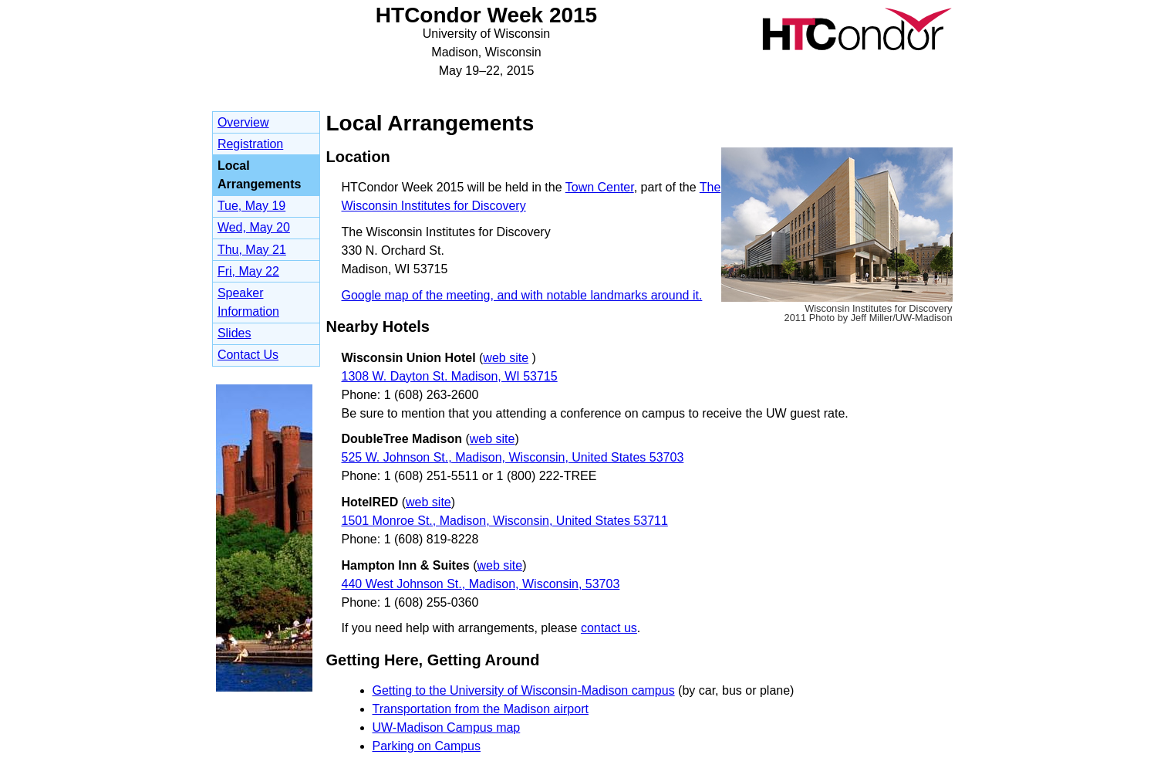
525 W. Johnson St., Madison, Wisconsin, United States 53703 (513, 457)
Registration (250, 144)
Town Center (599, 187)
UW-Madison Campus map (447, 727)
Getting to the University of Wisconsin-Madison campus (524, 690)
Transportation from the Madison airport (481, 709)
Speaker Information (248, 302)
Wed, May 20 (254, 227)
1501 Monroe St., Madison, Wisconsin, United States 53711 (505, 520)
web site (505, 357)
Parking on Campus (427, 746)
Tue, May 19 (251, 205)
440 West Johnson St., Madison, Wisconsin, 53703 (481, 583)
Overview (243, 122)
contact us (609, 627)
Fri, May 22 (248, 271)
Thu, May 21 (252, 249)
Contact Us (248, 354)
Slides (234, 333)
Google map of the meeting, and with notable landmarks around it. (522, 295)
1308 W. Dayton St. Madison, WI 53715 (450, 376)
